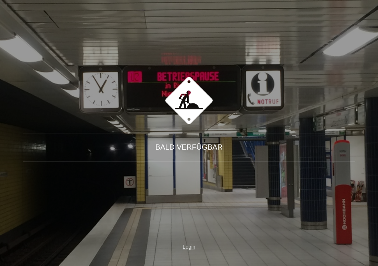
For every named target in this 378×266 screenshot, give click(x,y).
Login (189, 247)
